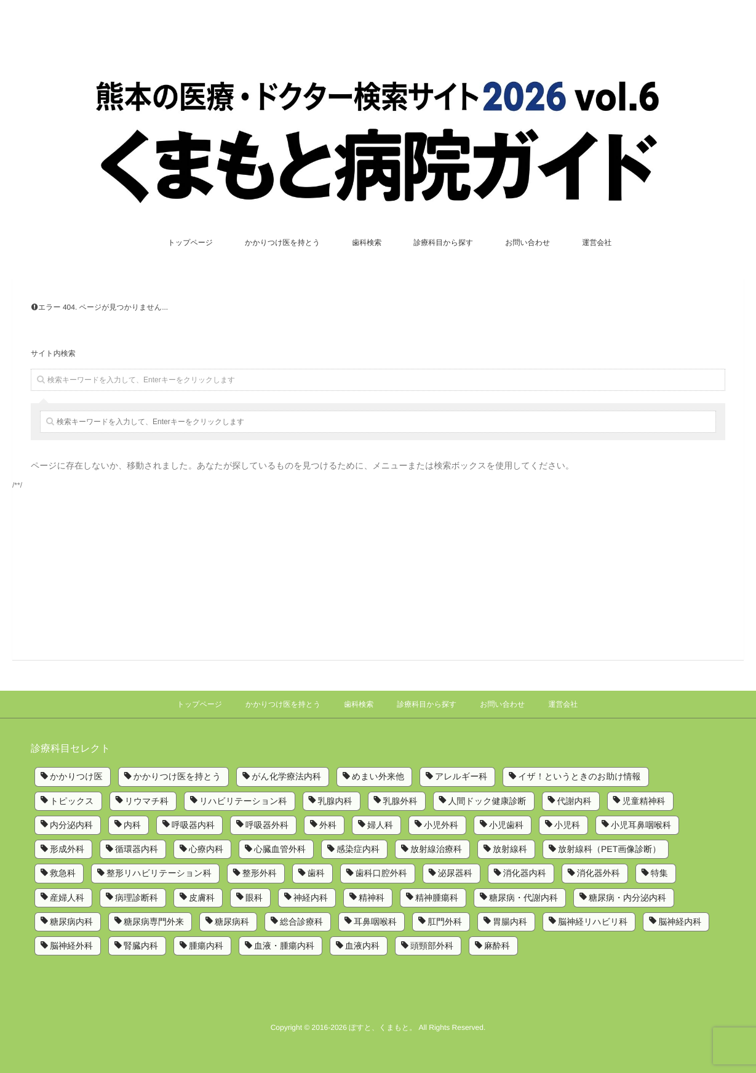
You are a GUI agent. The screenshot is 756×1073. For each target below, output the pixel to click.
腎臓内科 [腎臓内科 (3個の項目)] (141, 945)
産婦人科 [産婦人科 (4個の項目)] (67, 897)
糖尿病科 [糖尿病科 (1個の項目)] (232, 921)
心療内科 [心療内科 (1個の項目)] (206, 849)
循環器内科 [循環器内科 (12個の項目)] (136, 849)
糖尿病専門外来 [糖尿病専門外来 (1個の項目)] (154, 921)
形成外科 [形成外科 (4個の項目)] (67, 849)
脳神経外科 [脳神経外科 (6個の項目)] (71, 945)
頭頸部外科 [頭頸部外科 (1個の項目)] (431, 945)
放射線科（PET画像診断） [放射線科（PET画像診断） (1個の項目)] (609, 849)
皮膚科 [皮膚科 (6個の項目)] (202, 897)
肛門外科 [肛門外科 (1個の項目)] (445, 921)
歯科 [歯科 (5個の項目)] (316, 873)
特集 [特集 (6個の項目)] (659, 873)
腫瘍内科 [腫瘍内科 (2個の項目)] (206, 945)
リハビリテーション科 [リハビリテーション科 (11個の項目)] (243, 801)
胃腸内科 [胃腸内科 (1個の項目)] (510, 921)
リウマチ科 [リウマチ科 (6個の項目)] (147, 801)
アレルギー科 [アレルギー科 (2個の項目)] (461, 776)
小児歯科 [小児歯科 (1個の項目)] (506, 825)
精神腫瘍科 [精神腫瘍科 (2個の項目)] (436, 897)
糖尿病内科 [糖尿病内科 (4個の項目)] (71, 921)
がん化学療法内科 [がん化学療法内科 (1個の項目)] (286, 776)
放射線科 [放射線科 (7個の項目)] (510, 849)
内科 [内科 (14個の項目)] (132, 825)
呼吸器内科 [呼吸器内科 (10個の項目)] (193, 825)
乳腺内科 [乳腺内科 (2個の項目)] (335, 801)
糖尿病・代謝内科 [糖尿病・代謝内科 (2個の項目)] (523, 897)
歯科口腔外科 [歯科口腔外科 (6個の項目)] (381, 873)
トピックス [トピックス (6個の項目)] (72, 801)
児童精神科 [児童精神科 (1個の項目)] (644, 801)
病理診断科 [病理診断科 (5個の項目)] (136, 897)
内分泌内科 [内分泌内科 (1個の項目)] (71, 825)
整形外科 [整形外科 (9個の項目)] (259, 873)
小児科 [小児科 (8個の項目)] (567, 825)
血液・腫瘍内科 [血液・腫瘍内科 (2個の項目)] (284, 945)
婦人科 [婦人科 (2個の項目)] (380, 825)
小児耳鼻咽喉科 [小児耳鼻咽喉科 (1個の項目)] (641, 825)
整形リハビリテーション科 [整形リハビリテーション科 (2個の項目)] (159, 873)
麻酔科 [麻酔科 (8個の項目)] (497, 945)
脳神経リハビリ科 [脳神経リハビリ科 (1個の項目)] (592, 921)
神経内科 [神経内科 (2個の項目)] (310, 897)
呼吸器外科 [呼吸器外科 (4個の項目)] (266, 825)
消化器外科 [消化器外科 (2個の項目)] (598, 873)
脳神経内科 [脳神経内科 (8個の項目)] (679, 921)
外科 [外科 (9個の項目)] (327, 825)
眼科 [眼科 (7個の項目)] (254, 897)
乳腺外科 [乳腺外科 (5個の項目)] (400, 801)
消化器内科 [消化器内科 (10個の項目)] (524, 873)
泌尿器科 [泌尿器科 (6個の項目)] (455, 873)
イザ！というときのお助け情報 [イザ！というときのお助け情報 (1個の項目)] (579, 776)
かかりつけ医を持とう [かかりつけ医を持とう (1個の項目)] (177, 776)
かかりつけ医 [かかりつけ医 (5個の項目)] (76, 776)
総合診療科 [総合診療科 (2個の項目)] (301, 921)
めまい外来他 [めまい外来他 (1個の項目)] (378, 776)
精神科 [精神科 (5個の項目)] (371, 897)
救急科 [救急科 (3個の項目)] (63, 873)
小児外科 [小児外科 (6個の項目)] (441, 825)
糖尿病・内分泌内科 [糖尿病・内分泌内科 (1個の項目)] (627, 897)
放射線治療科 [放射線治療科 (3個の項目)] (436, 849)
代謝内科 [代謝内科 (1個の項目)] (574, 801)
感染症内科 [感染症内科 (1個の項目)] (358, 849)
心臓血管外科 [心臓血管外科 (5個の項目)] (280, 849)
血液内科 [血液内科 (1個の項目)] (362, 945)
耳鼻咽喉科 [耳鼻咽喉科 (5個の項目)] (375, 921)
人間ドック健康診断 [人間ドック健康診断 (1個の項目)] (487, 801)
